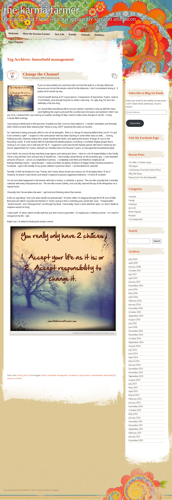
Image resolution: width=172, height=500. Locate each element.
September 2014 (136, 342)
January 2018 (135, 267)
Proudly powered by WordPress (16, 490)
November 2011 (135, 425)
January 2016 (135, 304)
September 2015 (136, 316)
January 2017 (134, 282)
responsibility (108, 375)
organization (84, 375)
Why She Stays (135, 173)
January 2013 (135, 402)
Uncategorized (135, 219)
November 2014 (136, 334)
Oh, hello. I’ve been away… (141, 162)
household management (58, 375)
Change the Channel (41, 74)
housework (73, 375)
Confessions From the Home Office (145, 170)
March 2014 (134, 361)
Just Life (59, 34)
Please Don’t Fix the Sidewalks (143, 177)
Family (72, 34)
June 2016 (133, 289)
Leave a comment (14, 378)
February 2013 (135, 399)
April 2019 (133, 263)
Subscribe (135, 123)
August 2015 (134, 319)
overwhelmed (96, 375)
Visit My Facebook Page (144, 137)
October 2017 (135, 270)
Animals (85, 34)
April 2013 (133, 391)
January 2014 (135, 365)
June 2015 (133, 327)
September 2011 (136, 429)
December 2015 (136, 308)
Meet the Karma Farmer (36, 34)
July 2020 (133, 259)
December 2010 (136, 440)
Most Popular (15, 42)
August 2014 (134, 346)
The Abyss (133, 166)
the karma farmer (41, 9)
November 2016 (136, 285)
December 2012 (136, 406)
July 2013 (133, 384)
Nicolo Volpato (52, 490)
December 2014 (136, 331)
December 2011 (135, 421)
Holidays (99, 34)
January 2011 (134, 436)
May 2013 (133, 387)
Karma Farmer (53, 78)
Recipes (132, 215)
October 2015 (135, 312)
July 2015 (133, 323)
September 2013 (136, 376)
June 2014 (133, 353)
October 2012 (135, 410)
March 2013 (134, 395)
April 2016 (133, 297)
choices (44, 375)
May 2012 (133, 414)
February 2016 (135, 300)
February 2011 (135, 433)
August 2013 (134, 380)
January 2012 (135, 417)
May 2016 (133, 293)
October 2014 (135, 338)
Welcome (13, 33)
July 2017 (133, 274)
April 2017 (133, 278)
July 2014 (133, 350)
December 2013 (136, 368)
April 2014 (133, 357)
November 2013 (136, 372)
